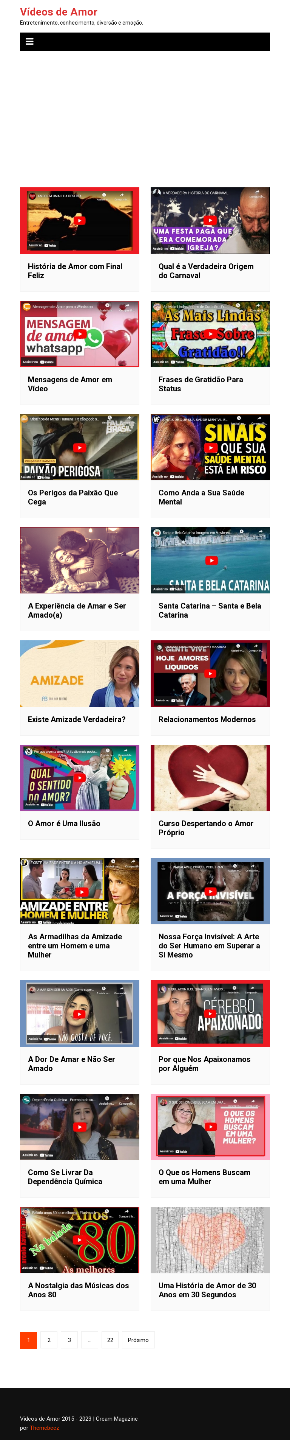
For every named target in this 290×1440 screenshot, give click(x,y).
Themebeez (44, 1427)
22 (110, 1340)
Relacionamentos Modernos (207, 719)
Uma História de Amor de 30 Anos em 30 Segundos (207, 1290)
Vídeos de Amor (58, 12)
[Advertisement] (145, 114)
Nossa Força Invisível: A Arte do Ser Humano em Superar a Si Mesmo (209, 945)
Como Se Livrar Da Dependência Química (65, 1177)
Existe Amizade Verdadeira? (77, 719)
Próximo (138, 1340)
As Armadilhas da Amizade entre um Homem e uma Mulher (75, 945)
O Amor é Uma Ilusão (64, 823)
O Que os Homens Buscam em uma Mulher (204, 1177)
